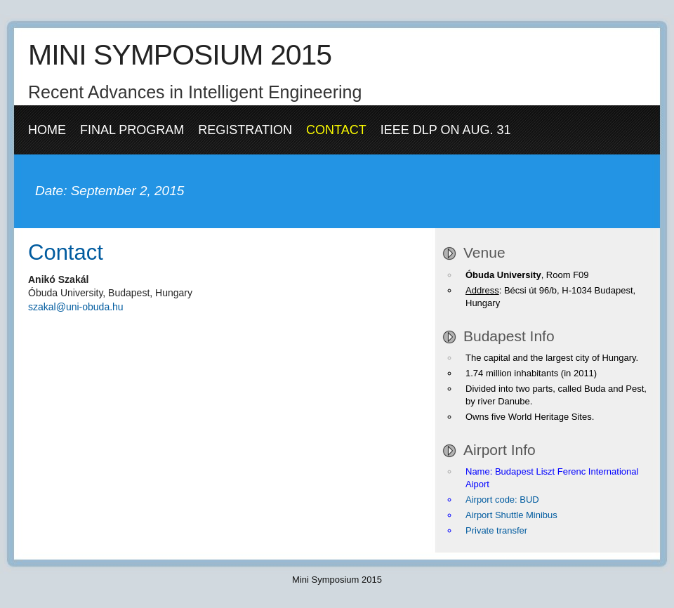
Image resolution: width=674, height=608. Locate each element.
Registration (245, 130)
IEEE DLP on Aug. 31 (446, 130)
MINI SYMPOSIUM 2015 (179, 55)
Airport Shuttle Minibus (511, 515)
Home (47, 130)
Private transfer (496, 530)
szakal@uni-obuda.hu (76, 306)
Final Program (132, 130)
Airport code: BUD (502, 499)
